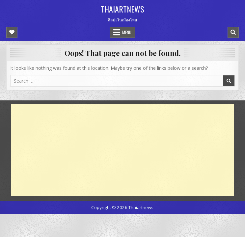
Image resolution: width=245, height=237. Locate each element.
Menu (126, 32)
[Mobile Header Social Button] (11, 32)
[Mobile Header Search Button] (233, 32)
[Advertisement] (122, 150)
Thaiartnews (122, 9)
